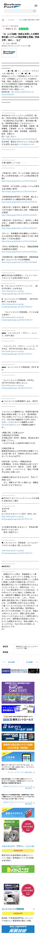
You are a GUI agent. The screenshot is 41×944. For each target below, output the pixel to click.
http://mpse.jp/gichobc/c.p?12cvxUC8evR (19, 139)
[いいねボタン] (15, 28)
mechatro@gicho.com (11, 425)
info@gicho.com (27, 144)
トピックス (11, 19)
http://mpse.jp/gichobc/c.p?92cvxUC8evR (19, 262)
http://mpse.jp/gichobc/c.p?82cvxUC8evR (19, 252)
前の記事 (11, 662)
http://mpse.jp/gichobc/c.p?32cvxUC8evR (19, 191)
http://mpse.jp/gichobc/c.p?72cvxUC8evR (19, 241)
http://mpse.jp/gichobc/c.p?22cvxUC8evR (19, 181)
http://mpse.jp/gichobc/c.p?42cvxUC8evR (19, 202)
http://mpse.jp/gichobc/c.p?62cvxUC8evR (19, 228)
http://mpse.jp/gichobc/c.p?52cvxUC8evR (19, 215)
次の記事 (29, 662)
